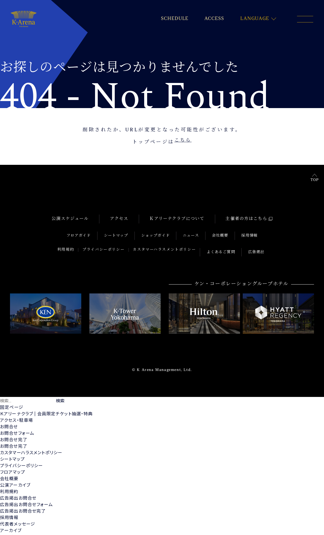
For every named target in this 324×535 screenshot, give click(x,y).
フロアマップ (13, 460)
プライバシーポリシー (107, 243)
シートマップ (122, 231)
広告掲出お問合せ (19, 486)
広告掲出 (254, 243)
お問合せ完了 (14, 428)
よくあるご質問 (223, 243)
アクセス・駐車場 (17, 408)
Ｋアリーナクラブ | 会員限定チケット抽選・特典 (48, 402)
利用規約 (69, 243)
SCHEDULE (173, 19)
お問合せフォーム (17, 421)
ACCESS (213, 19)
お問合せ (9, 415)
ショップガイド (158, 231)
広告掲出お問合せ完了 (23, 499)
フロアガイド (89, 231)
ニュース (189, 231)
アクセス (117, 218)
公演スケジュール (69, 218)
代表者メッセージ (18, 512)
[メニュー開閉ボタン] (305, 19)
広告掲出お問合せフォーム (27, 493)
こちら (183, 142)
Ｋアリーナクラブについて (175, 218)
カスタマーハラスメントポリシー (168, 243)
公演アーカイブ (15, 473)
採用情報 (239, 231)
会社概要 (214, 231)
